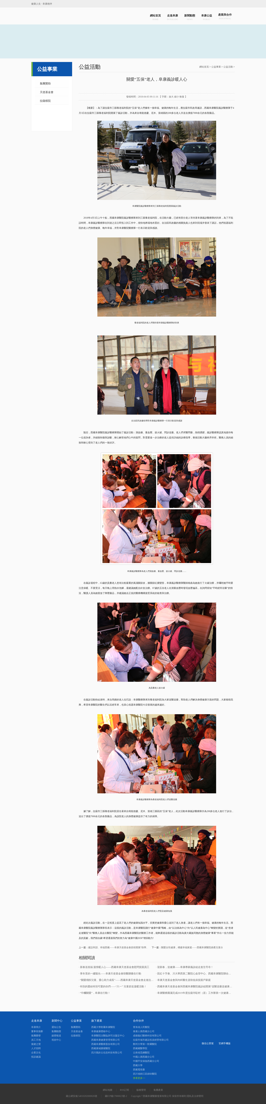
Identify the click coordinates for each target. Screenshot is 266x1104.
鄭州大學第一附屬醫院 (145, 1044)
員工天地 (36, 1040)
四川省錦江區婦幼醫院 (145, 1074)
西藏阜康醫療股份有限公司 (105, 1044)
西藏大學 (137, 1065)
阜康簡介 (36, 1027)
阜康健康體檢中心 (100, 1031)
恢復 (181, 96)
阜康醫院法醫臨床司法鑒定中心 (108, 1035)
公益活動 (228, 67)
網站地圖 (107, 1090)
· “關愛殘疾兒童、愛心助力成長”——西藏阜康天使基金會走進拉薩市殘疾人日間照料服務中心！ (133, 980)
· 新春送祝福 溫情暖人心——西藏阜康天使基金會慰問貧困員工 (114, 967)
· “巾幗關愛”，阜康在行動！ (94, 993)
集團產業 (158, 1090)
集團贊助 (45, 83)
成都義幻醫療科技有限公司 (147, 1035)
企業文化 (36, 1052)
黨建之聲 (36, 1044)
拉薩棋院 (45, 100)
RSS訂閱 (124, 1090)
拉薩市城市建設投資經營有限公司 (151, 1040)
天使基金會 (46, 92)
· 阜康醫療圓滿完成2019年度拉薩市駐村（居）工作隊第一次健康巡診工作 (197, 993)
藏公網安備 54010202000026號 (81, 1096)
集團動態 (56, 1031)
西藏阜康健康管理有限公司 (105, 1040)
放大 (171, 96)
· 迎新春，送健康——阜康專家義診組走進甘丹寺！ (184, 967)
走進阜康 (172, 16)
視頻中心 (56, 1040)
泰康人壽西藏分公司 (143, 1031)
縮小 (176, 96)
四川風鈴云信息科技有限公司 (106, 1052)
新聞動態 (189, 16)
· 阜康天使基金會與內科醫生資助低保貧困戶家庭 (183, 980)
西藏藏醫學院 (140, 1048)
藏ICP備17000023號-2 (116, 1096)
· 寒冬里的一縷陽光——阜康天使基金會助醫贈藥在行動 (110, 973)
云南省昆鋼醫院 (141, 1052)
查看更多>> (139, 1078)
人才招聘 (36, 1048)
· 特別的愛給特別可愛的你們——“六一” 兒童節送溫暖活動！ (113, 986)
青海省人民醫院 (141, 1027)
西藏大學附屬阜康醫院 (103, 1027)
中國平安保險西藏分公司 (146, 1061)
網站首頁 (155, 16)
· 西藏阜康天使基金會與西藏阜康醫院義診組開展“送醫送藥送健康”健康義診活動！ (202, 986)
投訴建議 (36, 1057)
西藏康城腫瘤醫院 (100, 1048)
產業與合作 (225, 16)
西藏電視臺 (139, 1069)
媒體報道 (56, 1035)
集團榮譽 (36, 1035)
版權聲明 (141, 1090)
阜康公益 (206, 16)
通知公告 (56, 1027)
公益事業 (216, 67)
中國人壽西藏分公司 (143, 1057)
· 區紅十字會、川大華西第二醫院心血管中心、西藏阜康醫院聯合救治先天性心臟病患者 (205, 973)
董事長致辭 (37, 1031)
